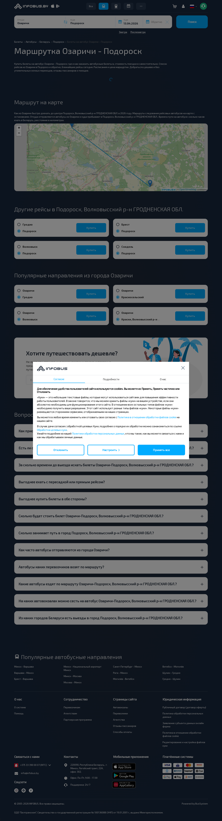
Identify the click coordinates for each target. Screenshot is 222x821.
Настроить (109, 450)
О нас (163, 379)
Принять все (161, 450)
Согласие (59, 379)
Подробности (111, 379)
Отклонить (60, 450)
